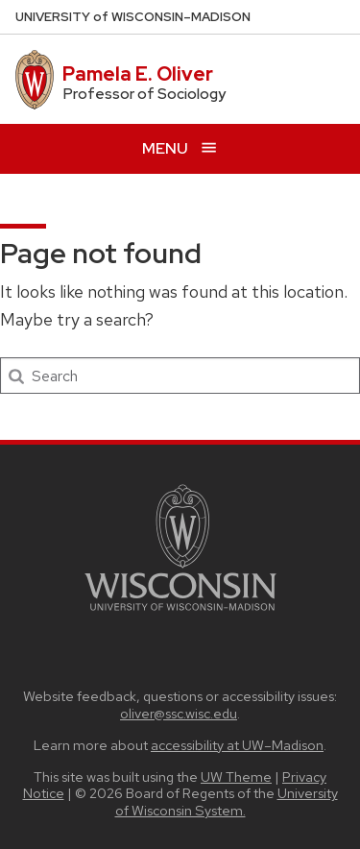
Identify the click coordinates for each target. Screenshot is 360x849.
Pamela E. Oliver (137, 73)
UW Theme (236, 776)
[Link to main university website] (180, 614)
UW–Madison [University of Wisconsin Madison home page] (133, 17)
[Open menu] (180, 148)
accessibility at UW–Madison (237, 745)
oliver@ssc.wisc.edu (178, 713)
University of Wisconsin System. (226, 801)
